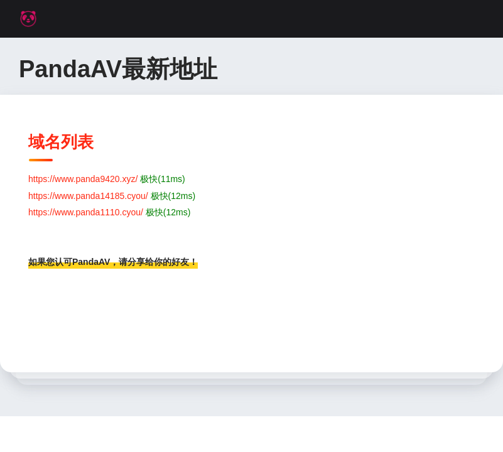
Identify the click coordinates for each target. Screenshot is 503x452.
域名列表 (61, 141)
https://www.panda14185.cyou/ (88, 196)
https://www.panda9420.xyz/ (83, 179)
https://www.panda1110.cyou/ (85, 212)
